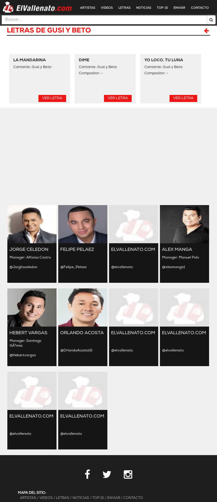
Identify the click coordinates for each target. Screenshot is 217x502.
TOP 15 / (99, 498)
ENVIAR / (115, 498)
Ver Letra (52, 98)
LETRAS (124, 8)
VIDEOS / (47, 498)
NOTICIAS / (82, 498)
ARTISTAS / (29, 498)
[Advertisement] (108, 155)
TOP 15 (162, 8)
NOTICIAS (143, 8)
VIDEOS (107, 8)
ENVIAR (179, 8)
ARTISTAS (87, 8)
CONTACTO (200, 8)
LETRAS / (64, 498)
